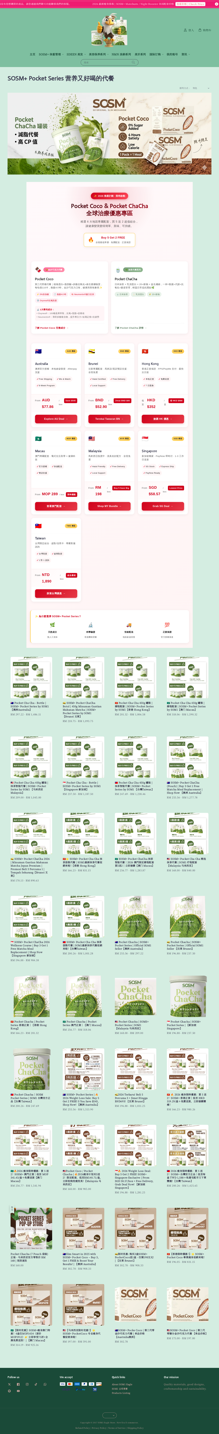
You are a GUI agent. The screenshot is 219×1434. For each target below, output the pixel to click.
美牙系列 (140, 54)
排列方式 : (185, 88)
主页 (32, 54)
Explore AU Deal (54, 419)
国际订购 (155, 54)
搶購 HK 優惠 (161, 419)
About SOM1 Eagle (122, 1384)
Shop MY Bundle (107, 506)
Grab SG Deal (161, 506)
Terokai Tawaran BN (107, 419)
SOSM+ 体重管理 (50, 54)
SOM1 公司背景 (120, 1388)
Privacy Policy (99, 1427)
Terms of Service (117, 1427)
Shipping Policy (135, 1427)
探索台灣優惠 (54, 593)
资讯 (184, 54)
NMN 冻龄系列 (121, 54)
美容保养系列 (97, 54)
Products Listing (121, 1392)
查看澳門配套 (54, 506)
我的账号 (172, 54)
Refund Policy (82, 1427)
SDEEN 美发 (75, 54)
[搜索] (133, 62)
